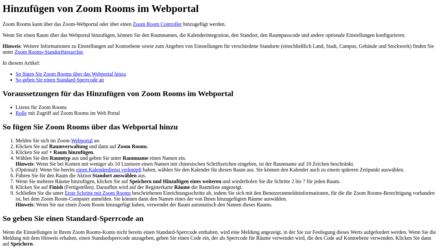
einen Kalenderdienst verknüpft (109, 169)
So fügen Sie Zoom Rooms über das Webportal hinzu (71, 74)
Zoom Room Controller (157, 24)
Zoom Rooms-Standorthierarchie (49, 52)
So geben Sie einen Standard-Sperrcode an (60, 79)
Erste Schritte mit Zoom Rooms (98, 193)
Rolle (21, 113)
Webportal (82, 140)
